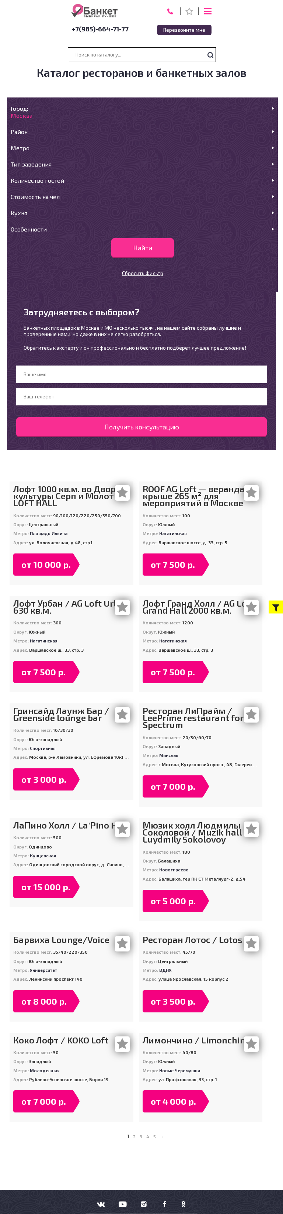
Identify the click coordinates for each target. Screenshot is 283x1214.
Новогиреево (174, 869)
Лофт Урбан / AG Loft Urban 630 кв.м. (71, 607)
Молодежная (45, 1070)
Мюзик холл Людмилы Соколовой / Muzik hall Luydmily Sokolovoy (192, 832)
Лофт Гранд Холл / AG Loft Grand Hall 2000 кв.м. (198, 607)
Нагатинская (173, 533)
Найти (142, 248)
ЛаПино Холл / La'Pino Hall (70, 825)
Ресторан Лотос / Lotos (192, 939)
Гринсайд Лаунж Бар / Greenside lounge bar (61, 714)
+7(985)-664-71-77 (100, 29)
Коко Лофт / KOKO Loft (60, 1039)
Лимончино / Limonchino (197, 1039)
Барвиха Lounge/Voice (61, 939)
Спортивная (43, 748)
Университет (43, 970)
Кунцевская (43, 855)
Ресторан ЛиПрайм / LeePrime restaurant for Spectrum (193, 717)
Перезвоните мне (184, 30)
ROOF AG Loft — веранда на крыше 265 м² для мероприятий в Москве (200, 496)
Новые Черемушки (179, 1070)
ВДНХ (165, 970)
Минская (168, 755)
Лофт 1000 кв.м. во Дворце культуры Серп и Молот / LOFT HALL (69, 496)
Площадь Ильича (48, 533)
